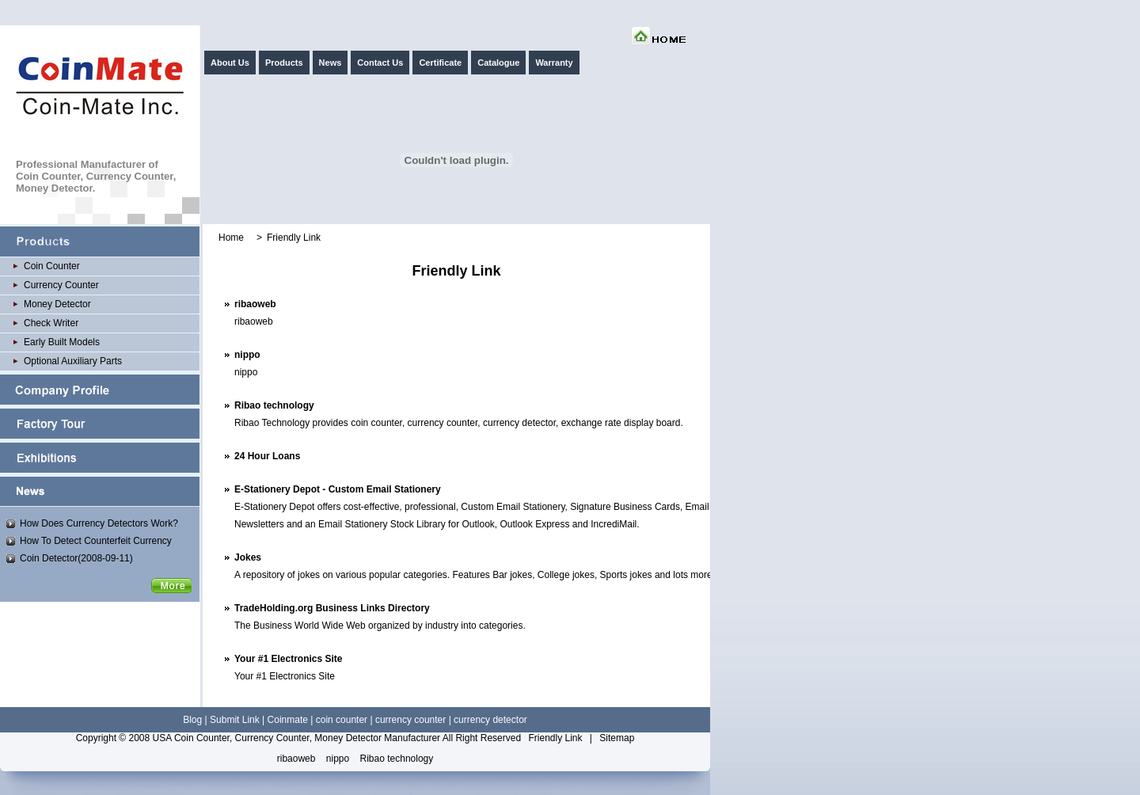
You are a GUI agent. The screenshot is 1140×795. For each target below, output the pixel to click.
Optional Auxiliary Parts (73, 361)
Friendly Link (555, 738)
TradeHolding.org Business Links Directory (332, 608)
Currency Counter (61, 285)
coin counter (341, 719)
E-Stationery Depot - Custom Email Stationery (337, 489)
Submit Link (235, 719)
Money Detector (57, 304)
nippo (247, 354)
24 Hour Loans (267, 456)
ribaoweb (255, 304)
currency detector (490, 719)
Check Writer (51, 323)
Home (231, 237)
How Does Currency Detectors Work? (99, 523)
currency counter (410, 719)
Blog (192, 719)
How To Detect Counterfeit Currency (96, 540)
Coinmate (288, 719)
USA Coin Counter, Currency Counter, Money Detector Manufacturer (297, 738)
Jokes (247, 557)
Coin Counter (52, 266)
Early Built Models (62, 342)
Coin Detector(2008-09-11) (76, 558)
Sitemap (616, 738)
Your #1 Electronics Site (288, 658)
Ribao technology (274, 405)
